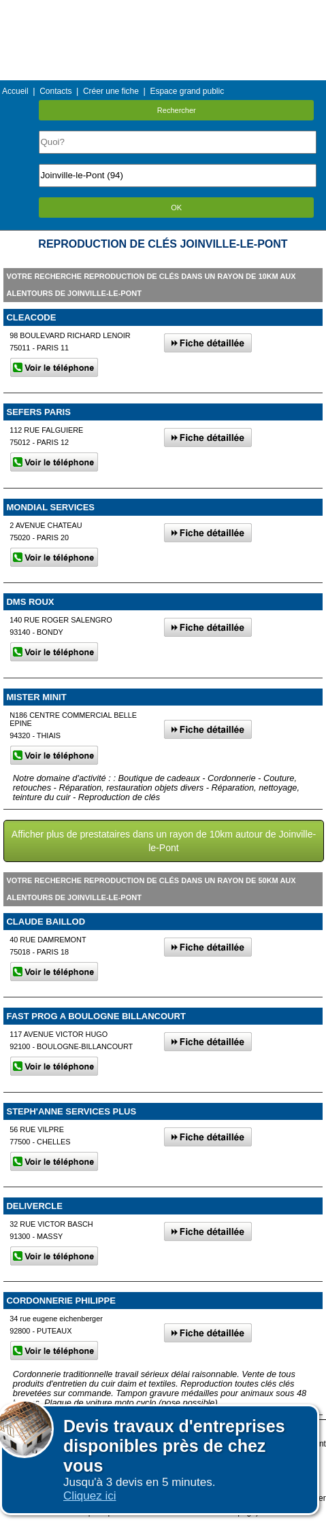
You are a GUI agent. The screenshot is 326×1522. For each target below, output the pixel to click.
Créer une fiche (111, 91)
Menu (163, 10)
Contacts (55, 91)
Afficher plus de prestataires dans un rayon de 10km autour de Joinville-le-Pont (164, 841)
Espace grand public (187, 91)
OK (176, 207)
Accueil (15, 91)
